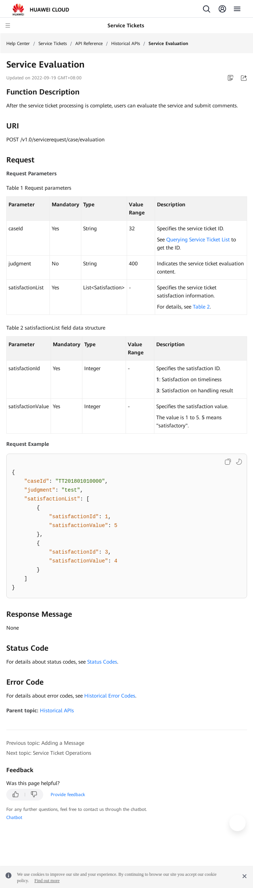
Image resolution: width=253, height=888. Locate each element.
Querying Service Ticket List (198, 239)
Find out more (46, 880)
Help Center (18, 43)
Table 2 (201, 307)
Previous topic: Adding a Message (45, 743)
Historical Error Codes (109, 696)
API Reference (89, 43)
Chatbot (14, 817)
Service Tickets (52, 43)
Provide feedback (68, 794)
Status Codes (102, 662)
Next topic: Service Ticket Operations (48, 753)
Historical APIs (125, 43)
